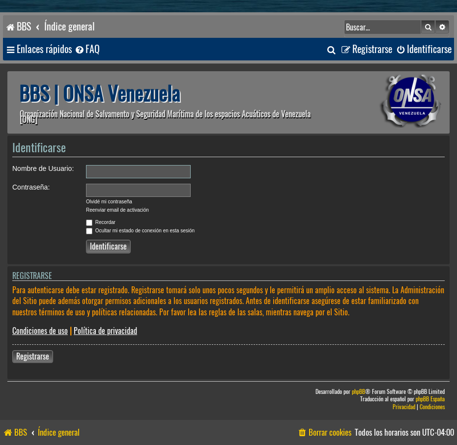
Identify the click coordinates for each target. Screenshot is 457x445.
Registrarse (32, 356)
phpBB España (430, 399)
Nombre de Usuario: (43, 168)
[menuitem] (87, 49)
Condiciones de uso (40, 331)
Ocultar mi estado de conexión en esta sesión (140, 230)
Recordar (100, 222)
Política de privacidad (105, 331)
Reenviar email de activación (117, 210)
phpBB (358, 391)
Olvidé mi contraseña (109, 201)
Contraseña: (31, 187)
